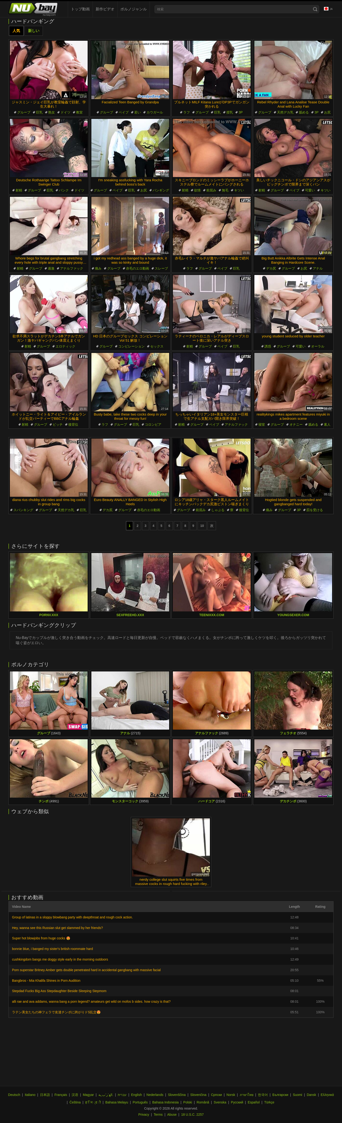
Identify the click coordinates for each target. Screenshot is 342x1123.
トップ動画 (80, 9)
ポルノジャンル (133, 9)
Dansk (311, 1095)
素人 (327, 424)
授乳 (229, 112)
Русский (237, 1102)
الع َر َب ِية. (105, 1095)
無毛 (225, 190)
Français (60, 1095)
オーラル (317, 346)
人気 (16, 31)
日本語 (45, 1095)
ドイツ (65, 112)
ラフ (186, 112)
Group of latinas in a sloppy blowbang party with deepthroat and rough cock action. (72, 917)
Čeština (75, 1102)
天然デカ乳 (285, 112)
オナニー (296, 424)
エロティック (65, 346)
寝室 (261, 424)
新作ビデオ (105, 9)
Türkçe (269, 1102)
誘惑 (268, 346)
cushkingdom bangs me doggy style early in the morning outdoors (60, 959)
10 (202, 526)
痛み (98, 268)
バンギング (161, 190)
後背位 (73, 424)
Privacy (143, 1114)
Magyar (88, 1095)
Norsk (231, 1095)
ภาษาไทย (246, 1095)
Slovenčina (198, 1095)
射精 (19, 190)
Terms (158, 1114)
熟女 (51, 112)
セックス (156, 346)
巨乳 (39, 112)
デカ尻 (271, 268)
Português (140, 1102)
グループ (23, 112)
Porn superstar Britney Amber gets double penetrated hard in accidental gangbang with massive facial (86, 970)
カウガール (155, 112)
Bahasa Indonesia (165, 1102)
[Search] (315, 9)
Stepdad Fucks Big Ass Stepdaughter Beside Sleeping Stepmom (59, 991)
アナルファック (71, 268)
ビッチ (58, 424)
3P (241, 112)
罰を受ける (314, 510)
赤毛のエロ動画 (137, 268)
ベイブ (124, 112)
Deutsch (14, 1095)
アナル (318, 268)
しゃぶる (217, 510)
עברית (122, 1095)
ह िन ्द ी (93, 1102)
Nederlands (155, 1095)
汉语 (75, 1095)
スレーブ (161, 268)
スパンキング (23, 510)
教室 (79, 112)
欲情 (197, 190)
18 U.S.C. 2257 (192, 1114)
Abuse (172, 1114)
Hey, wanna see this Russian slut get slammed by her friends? (57, 928)
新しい (33, 31)
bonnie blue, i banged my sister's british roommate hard (52, 949)
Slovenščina (177, 1095)
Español (254, 1102)
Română (203, 1102)
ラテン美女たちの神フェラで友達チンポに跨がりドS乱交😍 (56, 1012)
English (136, 1095)
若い (137, 112)
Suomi (297, 1095)
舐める (304, 112)
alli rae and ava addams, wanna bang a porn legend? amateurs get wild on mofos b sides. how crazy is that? (91, 1001)
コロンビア (153, 424)
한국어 (263, 1095)
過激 (51, 268)
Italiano (30, 1095)
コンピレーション (131, 346)
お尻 (327, 112)
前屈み (211, 190)
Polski (187, 1102)
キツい (239, 190)
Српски (216, 1095)
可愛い (310, 190)
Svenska (220, 1102)
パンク (64, 190)
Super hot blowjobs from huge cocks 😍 (41, 938)
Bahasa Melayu (116, 1102)
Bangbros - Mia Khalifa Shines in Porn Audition (46, 980)
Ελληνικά (327, 1095)
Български (280, 1095)
